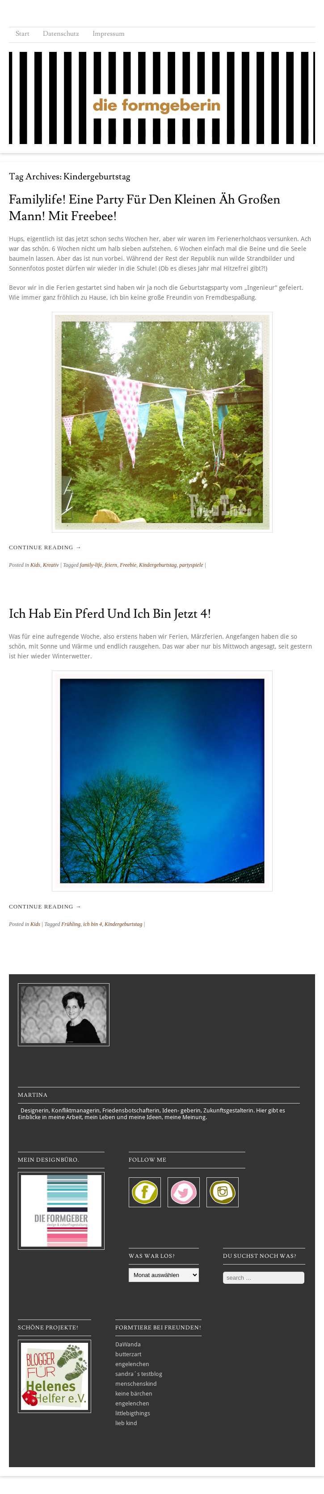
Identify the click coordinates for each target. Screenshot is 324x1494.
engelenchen (132, 1364)
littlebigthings (132, 1413)
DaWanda (128, 1344)
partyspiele (191, 565)
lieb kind (126, 1423)
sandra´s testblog (138, 1374)
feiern (111, 565)
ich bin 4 (92, 924)
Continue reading (45, 547)
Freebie (128, 565)
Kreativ (51, 565)
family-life (91, 565)
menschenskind (136, 1383)
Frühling (70, 924)
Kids (35, 565)
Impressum (109, 34)
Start (22, 34)
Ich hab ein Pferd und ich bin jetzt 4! (110, 614)
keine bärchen (133, 1393)
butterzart (128, 1354)
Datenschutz (61, 34)
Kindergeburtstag (158, 565)
